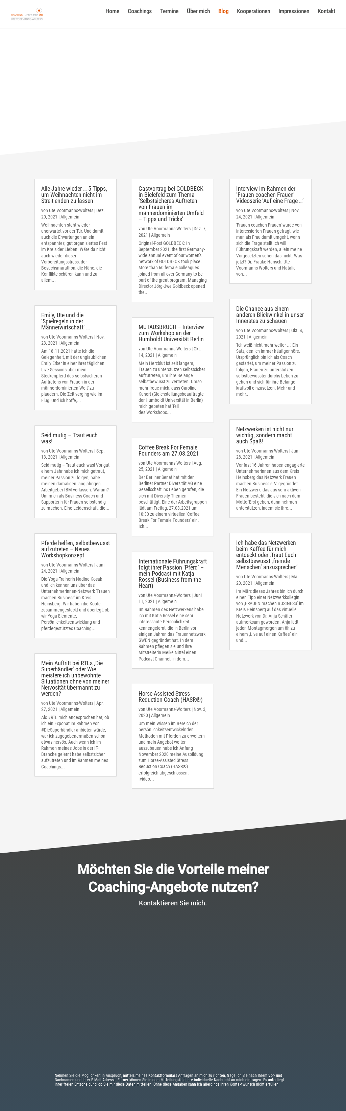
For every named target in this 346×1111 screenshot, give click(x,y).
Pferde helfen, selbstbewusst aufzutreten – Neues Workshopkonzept (75, 549)
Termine (169, 17)
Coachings (140, 17)
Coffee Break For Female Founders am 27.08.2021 (169, 450)
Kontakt (326, 17)
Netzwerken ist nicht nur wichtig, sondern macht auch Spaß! (264, 435)
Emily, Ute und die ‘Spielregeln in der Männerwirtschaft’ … (65, 321)
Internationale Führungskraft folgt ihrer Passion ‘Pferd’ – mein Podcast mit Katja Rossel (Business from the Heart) (173, 573)
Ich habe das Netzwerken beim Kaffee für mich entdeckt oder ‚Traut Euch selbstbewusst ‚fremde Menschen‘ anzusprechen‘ (267, 555)
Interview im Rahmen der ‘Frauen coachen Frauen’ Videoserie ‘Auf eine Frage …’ (270, 194)
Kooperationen (253, 17)
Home (112, 17)
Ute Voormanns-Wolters (71, 210)
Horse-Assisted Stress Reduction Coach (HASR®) (171, 696)
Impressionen (293, 17)
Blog (223, 17)
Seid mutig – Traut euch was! (69, 438)
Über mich (198, 17)
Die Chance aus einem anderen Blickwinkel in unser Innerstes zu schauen (270, 314)
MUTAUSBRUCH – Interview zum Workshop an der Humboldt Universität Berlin (171, 333)
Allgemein (69, 216)
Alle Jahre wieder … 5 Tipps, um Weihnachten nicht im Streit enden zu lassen (74, 194)
